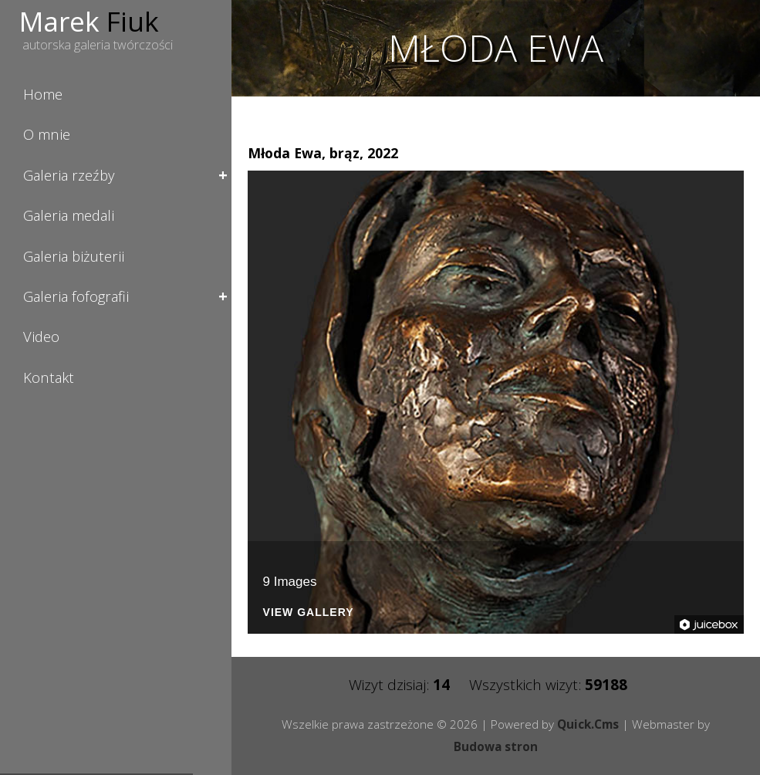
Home (42, 93)
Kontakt (48, 377)
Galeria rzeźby (68, 174)
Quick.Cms (588, 724)
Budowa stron (496, 746)
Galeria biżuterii (73, 256)
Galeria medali (68, 215)
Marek (89, 20)
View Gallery (308, 612)
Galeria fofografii (76, 296)
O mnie (46, 134)
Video (41, 336)
